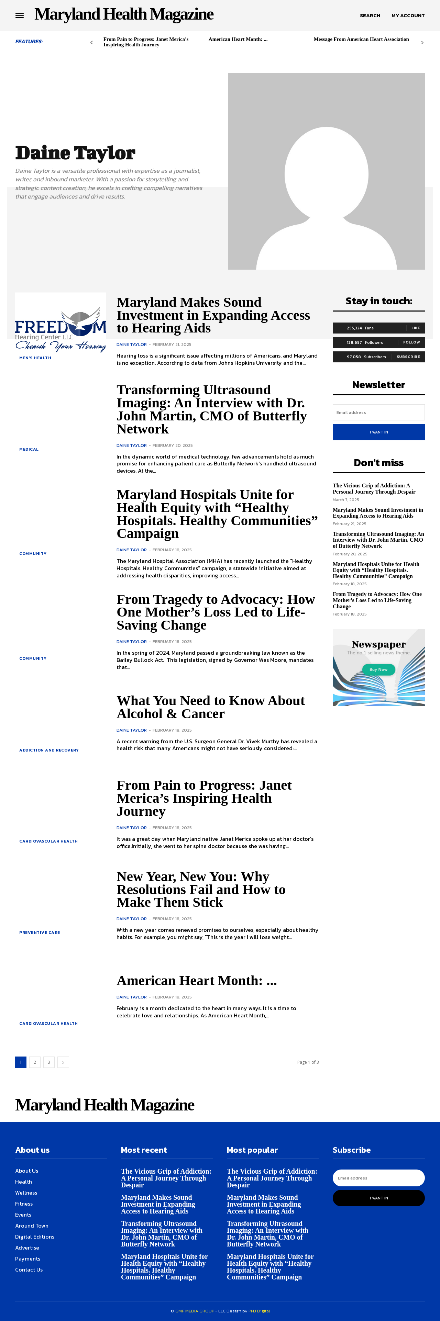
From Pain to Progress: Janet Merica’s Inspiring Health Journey (145, 41)
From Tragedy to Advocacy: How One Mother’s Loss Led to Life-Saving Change (213, 612)
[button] (370, 15)
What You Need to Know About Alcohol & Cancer (213, 706)
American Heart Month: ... (238, 39)
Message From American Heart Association (361, 39)
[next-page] (422, 42)
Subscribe (408, 356)
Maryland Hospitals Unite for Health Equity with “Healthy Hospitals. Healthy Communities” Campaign (208, 513)
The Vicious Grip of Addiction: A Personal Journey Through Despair (374, 489)
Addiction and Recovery (49, 750)
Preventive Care (39, 932)
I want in (379, 432)
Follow (411, 342)
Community (33, 554)
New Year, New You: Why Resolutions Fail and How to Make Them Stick (203, 889)
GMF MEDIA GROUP (194, 1311)
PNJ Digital (259, 1311)
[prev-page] (91, 42)
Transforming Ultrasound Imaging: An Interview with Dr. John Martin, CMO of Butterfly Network (214, 409)
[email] (379, 412)
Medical (29, 449)
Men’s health (35, 358)
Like (415, 327)
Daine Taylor (132, 344)
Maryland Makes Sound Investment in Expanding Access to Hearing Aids (216, 315)
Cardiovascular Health (48, 841)
